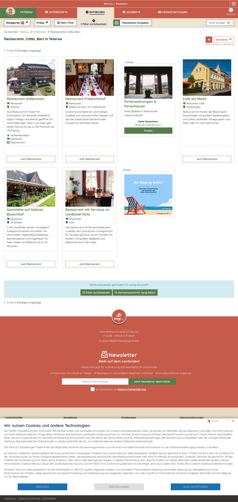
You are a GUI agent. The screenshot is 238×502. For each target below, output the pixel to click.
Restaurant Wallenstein (25, 99)
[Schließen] (233, 420)
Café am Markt (194, 99)
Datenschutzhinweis (29, 498)
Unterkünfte (14, 418)
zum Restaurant (31, 159)
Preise (41, 22)
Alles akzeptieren (195, 486)
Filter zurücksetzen (96, 292)
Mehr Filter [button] (65, 22)
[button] (28, 10)
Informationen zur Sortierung (220, 44)
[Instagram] (224, 3)
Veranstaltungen (192, 418)
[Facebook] (218, 3)
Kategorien (15, 23)
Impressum (10, 498)
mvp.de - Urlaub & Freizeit (119, 335)
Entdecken (40, 31)
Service (231, 12)
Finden (148, 130)
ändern (158, 124)
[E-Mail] (95, 381)
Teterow (65, 2)
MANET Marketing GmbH (124, 341)
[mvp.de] (231, 3)
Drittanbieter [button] (49, 498)
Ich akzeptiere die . (119, 389)
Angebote (70, 418)
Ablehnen (42, 486)
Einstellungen (119, 486)
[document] (119, 453)
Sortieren (222, 39)
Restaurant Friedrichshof (85, 99)
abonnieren (152, 382)
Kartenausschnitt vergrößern (135, 292)
